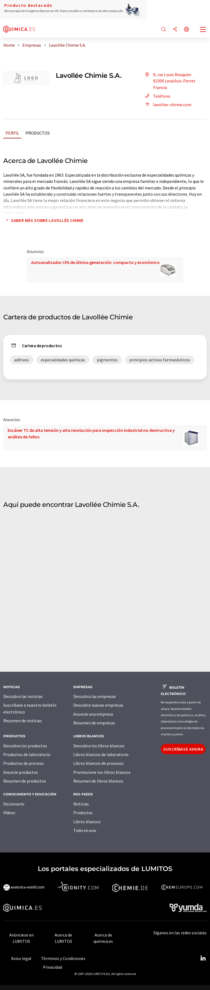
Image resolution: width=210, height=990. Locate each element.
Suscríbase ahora (183, 749)
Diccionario (13, 804)
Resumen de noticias (22, 720)
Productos (37, 133)
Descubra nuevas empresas (98, 705)
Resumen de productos (24, 781)
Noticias (81, 804)
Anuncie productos (20, 772)
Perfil (12, 133)
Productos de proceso (23, 763)
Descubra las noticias (23, 696)
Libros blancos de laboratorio (101, 754)
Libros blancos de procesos (98, 763)
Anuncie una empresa (93, 714)
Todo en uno (84, 830)
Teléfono (156, 96)
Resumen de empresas (94, 723)
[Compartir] (175, 29)
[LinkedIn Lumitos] (203, 958)
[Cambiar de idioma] (186, 29)
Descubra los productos (25, 745)
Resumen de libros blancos (98, 781)
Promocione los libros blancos (101, 772)
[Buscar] (163, 29)
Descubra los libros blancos (98, 745)
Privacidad (52, 967)
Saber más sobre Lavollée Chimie (43, 220)
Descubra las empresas (94, 696)
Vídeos (9, 812)
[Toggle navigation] (203, 30)
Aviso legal (21, 958)
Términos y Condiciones (63, 958)
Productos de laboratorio (27, 754)
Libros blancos (87, 821)
